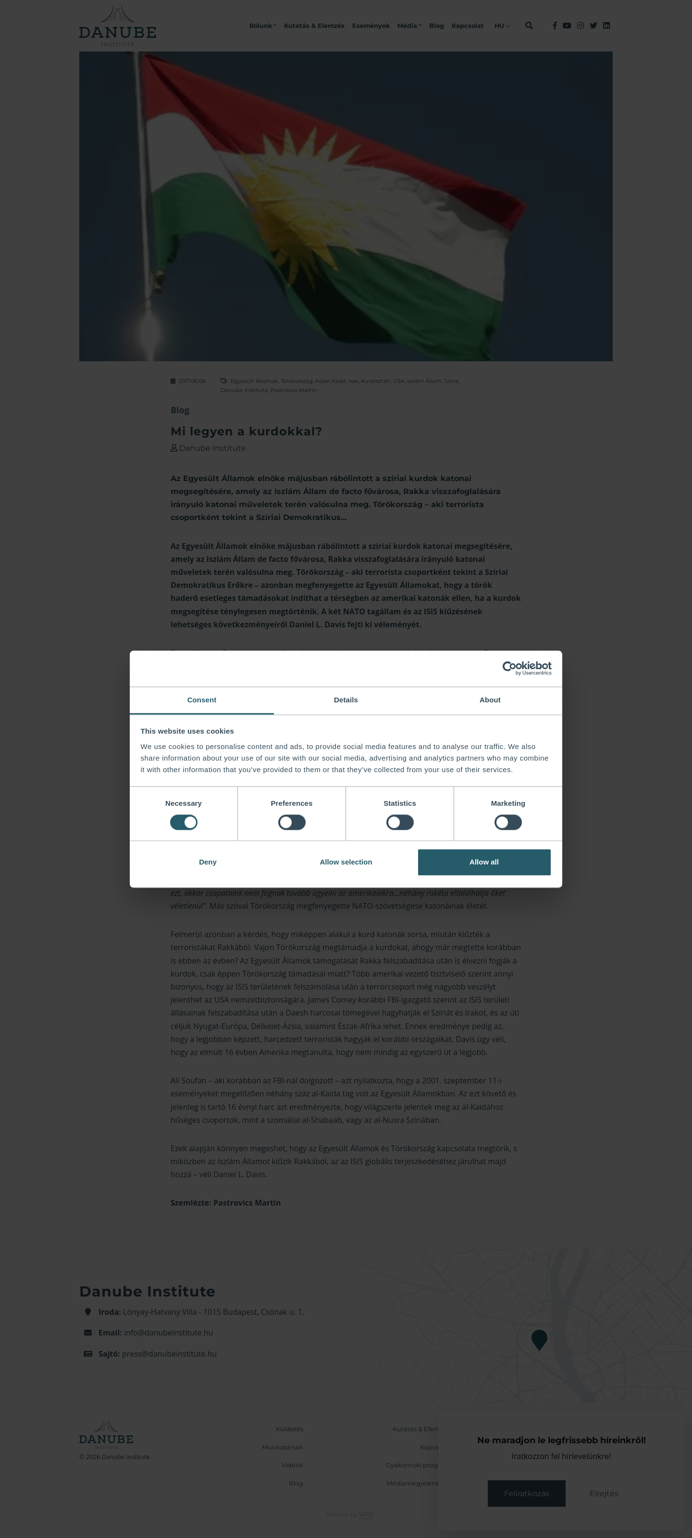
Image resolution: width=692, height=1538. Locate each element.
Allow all (484, 862)
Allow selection (346, 862)
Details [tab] (346, 700)
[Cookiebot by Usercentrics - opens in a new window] (510, 668)
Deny (208, 862)
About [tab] (490, 700)
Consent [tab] (202, 700)
